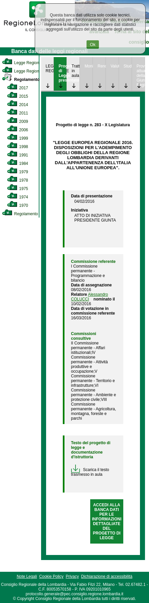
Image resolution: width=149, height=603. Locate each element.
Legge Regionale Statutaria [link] (32, 71)
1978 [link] (17, 180)
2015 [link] (17, 96)
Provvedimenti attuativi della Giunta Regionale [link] (141, 75)
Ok (93, 44)
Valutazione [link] (115, 66)
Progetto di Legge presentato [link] (62, 73)
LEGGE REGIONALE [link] (50, 68)
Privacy (72, 576)
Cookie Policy (51, 576)
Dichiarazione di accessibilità (106, 576)
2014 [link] (17, 104)
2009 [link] (17, 121)
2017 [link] (17, 88)
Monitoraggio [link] (89, 66)
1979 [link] (17, 172)
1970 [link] (17, 205)
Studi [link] (128, 66)
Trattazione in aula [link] (75, 71)
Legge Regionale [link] (23, 62)
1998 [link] (17, 146)
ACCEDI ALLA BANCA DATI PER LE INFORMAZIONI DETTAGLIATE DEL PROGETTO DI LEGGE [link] (106, 521)
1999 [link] (17, 138)
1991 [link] (17, 155)
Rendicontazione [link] (102, 66)
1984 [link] (17, 163)
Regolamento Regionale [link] (29, 214)
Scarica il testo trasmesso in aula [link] (90, 472)
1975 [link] (17, 188)
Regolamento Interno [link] (28, 79)
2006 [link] (17, 130)
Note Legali (27, 576)
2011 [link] (17, 113)
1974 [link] (17, 197)
